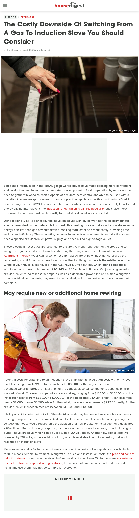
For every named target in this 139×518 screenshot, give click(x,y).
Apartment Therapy (17, 255)
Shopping (10, 16)
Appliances (27, 16)
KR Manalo (12, 50)
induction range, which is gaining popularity (76, 208)
